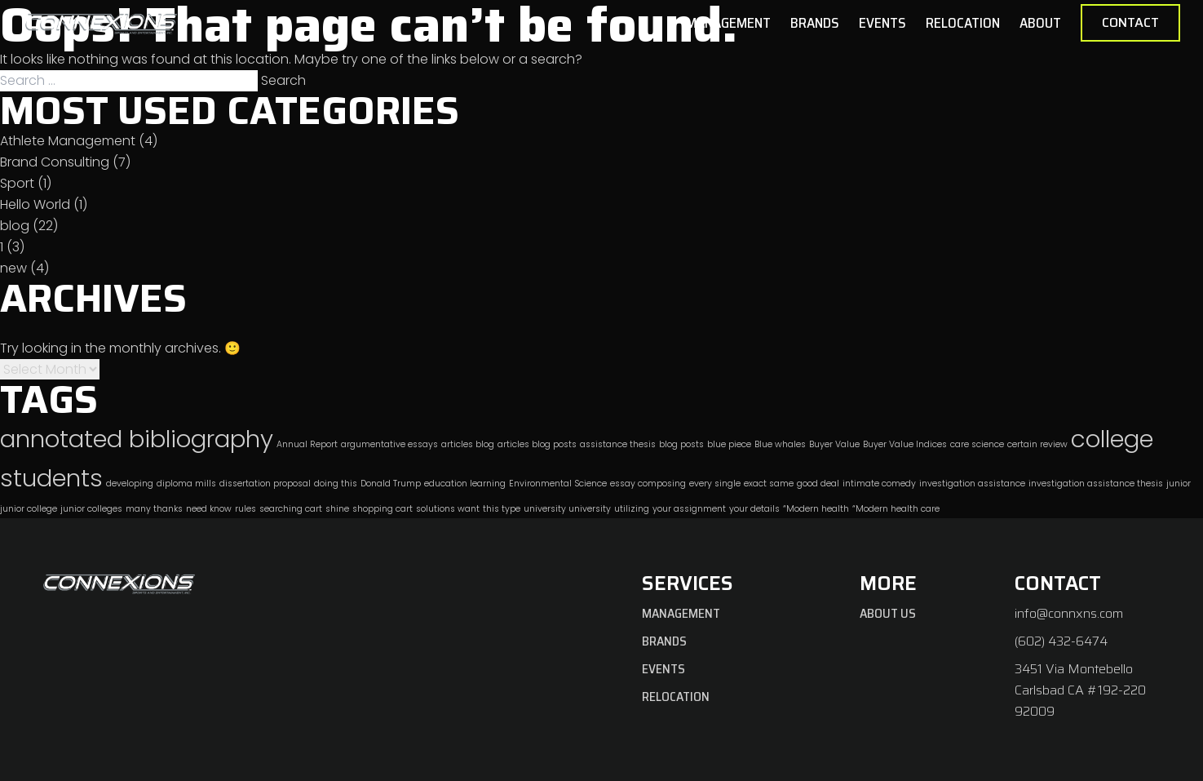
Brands (814, 22)
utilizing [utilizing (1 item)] (631, 509)
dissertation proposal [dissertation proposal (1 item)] (265, 483)
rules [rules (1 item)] (245, 509)
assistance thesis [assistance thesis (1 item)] (618, 444)
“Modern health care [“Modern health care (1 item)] (896, 509)
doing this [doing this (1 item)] (335, 483)
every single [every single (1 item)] (715, 483)
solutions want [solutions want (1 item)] (448, 509)
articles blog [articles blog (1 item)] (467, 444)
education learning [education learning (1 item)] (465, 483)
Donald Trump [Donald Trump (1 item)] (390, 483)
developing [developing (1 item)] (129, 483)
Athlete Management (67, 140)
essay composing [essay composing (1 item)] (648, 483)
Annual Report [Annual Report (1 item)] (307, 444)
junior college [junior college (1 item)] (28, 509)
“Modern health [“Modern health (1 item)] (816, 509)
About (1040, 22)
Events (882, 22)
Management (728, 22)
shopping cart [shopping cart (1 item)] (382, 509)
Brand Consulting (54, 162)
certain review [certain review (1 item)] (1037, 444)
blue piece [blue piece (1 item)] (729, 444)
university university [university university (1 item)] (567, 509)
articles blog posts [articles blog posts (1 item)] (537, 444)
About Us (888, 613)
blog (14, 225)
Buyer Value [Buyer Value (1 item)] (834, 444)
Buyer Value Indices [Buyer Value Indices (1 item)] (905, 444)
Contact (1130, 22)
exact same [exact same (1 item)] (769, 483)
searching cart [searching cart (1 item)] (290, 509)
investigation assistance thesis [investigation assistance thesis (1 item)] (1095, 483)
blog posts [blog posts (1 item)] (681, 444)
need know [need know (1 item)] (209, 509)
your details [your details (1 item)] (754, 509)
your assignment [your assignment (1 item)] (689, 509)
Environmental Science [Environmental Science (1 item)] (558, 483)
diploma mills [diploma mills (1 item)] (186, 483)
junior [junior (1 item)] (1178, 483)
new (13, 268)
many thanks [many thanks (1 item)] (154, 509)
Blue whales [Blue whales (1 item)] (780, 444)
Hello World (35, 204)
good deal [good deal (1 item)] (818, 483)
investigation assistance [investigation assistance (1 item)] (972, 483)
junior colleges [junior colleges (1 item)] (91, 509)
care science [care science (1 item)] (977, 444)
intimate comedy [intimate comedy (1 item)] (879, 483)
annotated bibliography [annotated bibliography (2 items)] (136, 438)
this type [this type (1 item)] (501, 509)
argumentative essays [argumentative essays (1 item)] (389, 444)
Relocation (963, 22)
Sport (17, 183)
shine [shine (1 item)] (337, 509)
